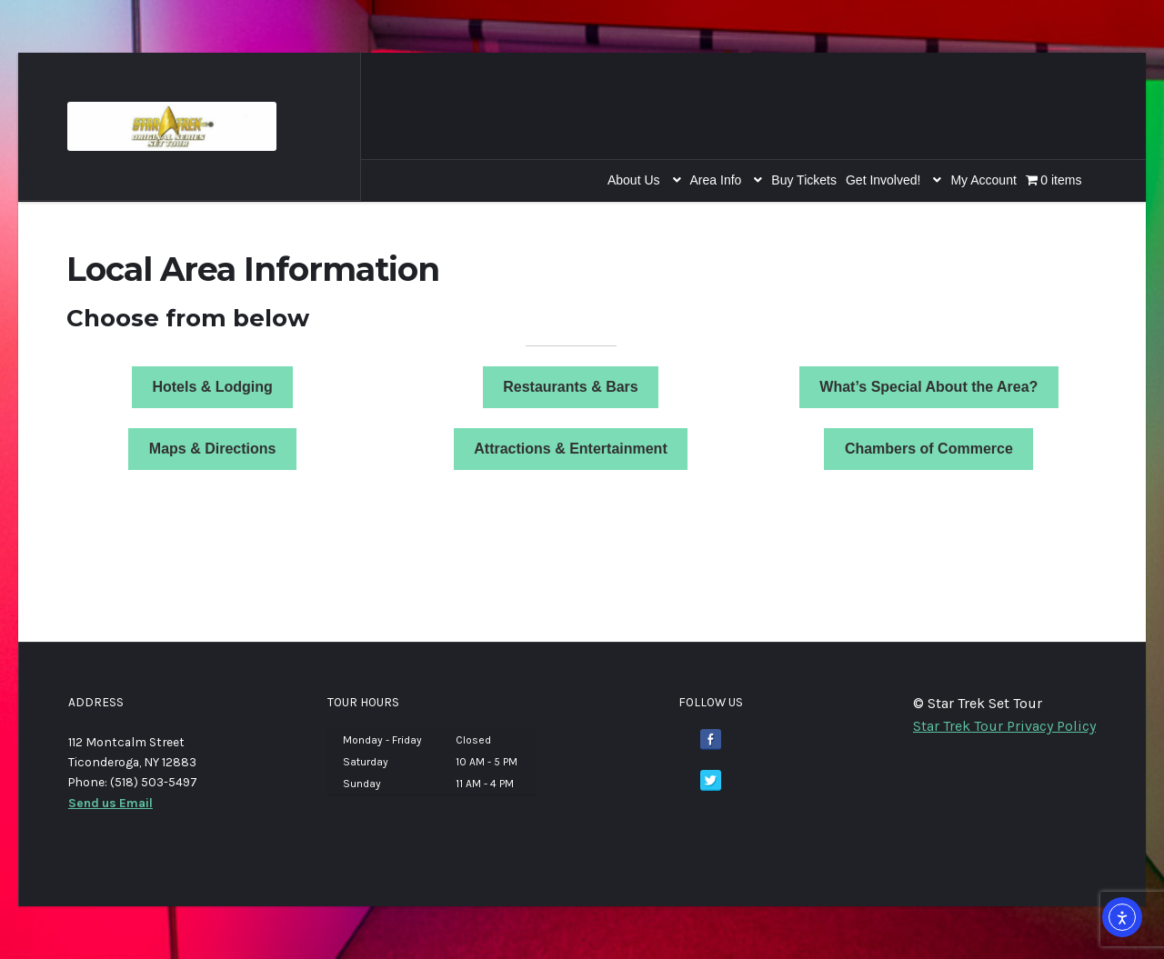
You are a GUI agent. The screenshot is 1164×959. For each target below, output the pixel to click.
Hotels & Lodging (212, 387)
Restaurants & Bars (570, 387)
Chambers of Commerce (929, 448)
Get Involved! (883, 180)
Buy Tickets (804, 180)
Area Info (716, 180)
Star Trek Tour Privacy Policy (1004, 725)
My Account (983, 180)
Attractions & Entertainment (570, 448)
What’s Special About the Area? (928, 387)
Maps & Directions (212, 448)
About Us (633, 180)
